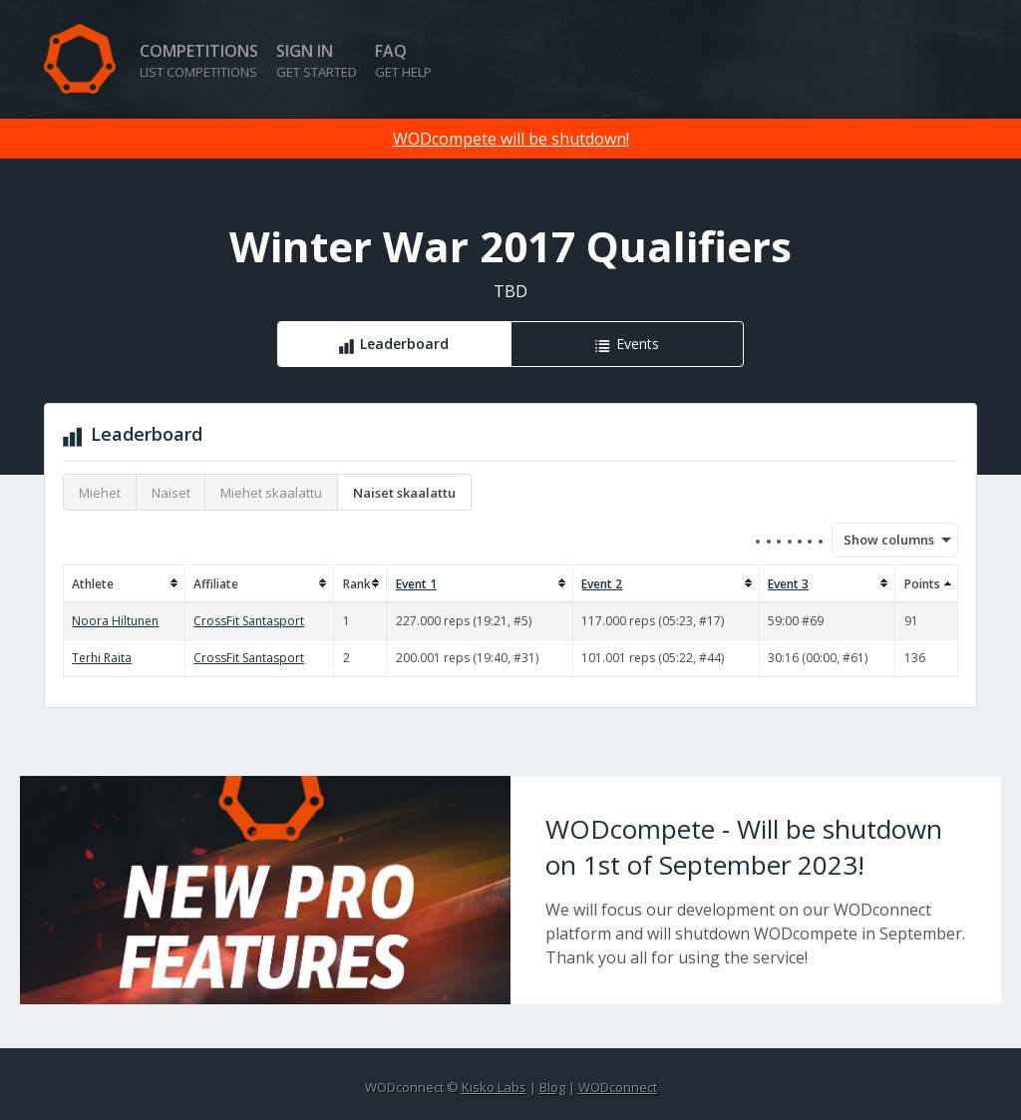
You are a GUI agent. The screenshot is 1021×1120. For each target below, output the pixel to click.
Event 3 (788, 583)
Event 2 (601, 583)
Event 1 (416, 583)
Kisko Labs (494, 1087)
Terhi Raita (102, 657)
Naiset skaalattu (404, 493)
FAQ (403, 60)
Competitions (199, 60)
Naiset (171, 493)
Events (637, 343)
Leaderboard (404, 343)
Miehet (100, 493)
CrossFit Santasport (248, 620)
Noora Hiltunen (115, 620)
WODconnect (617, 1087)
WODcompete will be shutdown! (511, 139)
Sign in (316, 60)
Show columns (882, 540)
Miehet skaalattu (271, 493)
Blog (552, 1087)
